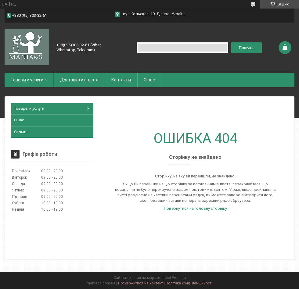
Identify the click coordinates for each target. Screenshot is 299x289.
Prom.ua (179, 278)
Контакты (121, 79)
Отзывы (22, 132)
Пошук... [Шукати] (246, 47)
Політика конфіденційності (189, 283)
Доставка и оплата (79, 79)
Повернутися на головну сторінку (195, 208)
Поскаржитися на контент (140, 283)
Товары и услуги (27, 79)
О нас (149, 79)
